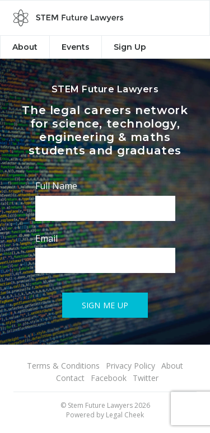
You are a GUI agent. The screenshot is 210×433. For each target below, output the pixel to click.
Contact (70, 378)
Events (76, 47)
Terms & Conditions (63, 365)
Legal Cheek (125, 415)
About (25, 47)
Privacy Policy (130, 365)
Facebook (109, 378)
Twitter (145, 378)
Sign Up (130, 47)
